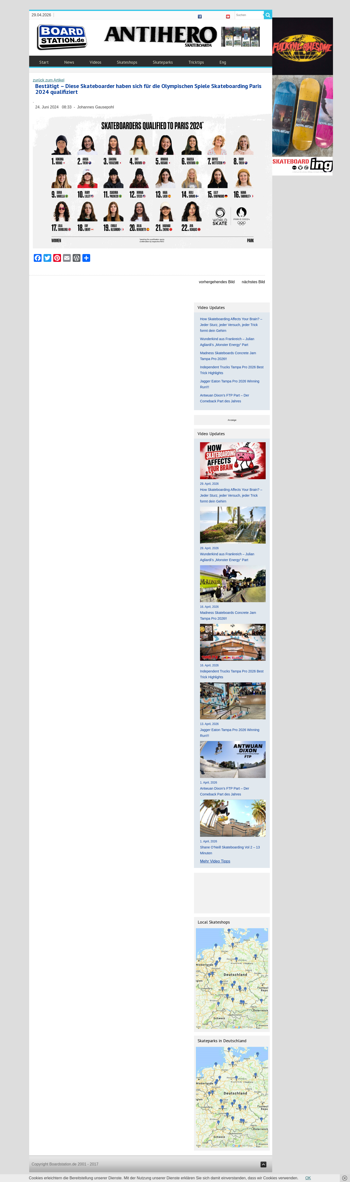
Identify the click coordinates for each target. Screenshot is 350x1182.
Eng (222, 62)
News (69, 62)
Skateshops (127, 62)
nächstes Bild (253, 282)
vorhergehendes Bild (217, 282)
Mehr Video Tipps (215, 861)
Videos (95, 62)
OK (308, 1178)
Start (44, 62)
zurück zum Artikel (48, 80)
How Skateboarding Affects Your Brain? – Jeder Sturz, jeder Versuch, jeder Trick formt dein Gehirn (231, 325)
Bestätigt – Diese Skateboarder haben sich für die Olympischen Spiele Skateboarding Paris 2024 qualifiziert (148, 89)
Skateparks (163, 62)
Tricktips (196, 62)
